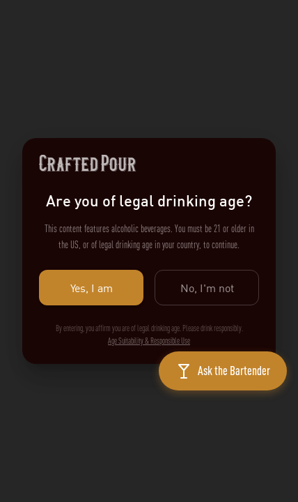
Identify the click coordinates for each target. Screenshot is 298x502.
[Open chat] (223, 370)
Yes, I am (91, 287)
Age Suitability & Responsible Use (149, 341)
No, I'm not (206, 288)
